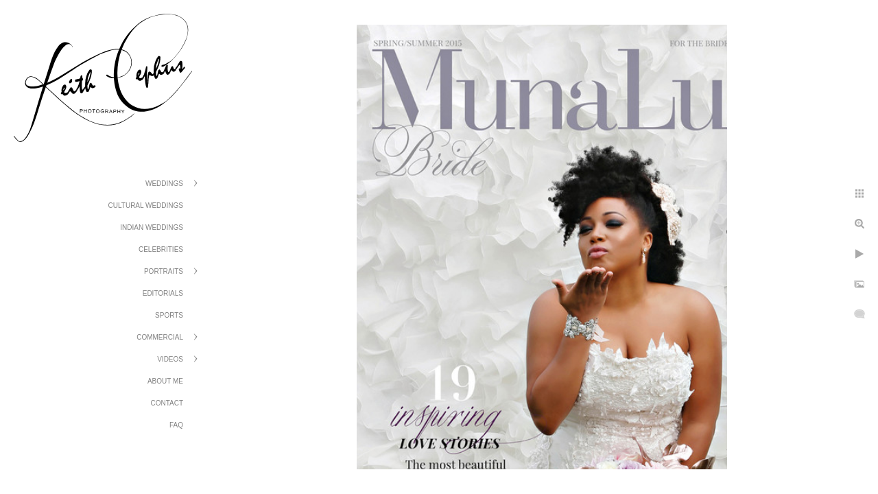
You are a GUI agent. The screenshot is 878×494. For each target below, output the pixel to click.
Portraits (163, 271)
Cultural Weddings (145, 205)
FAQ (176, 425)
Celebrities (161, 249)
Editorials (163, 293)
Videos (170, 359)
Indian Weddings (151, 227)
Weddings (164, 183)
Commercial (160, 337)
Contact (166, 403)
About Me (165, 381)
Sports (169, 315)
